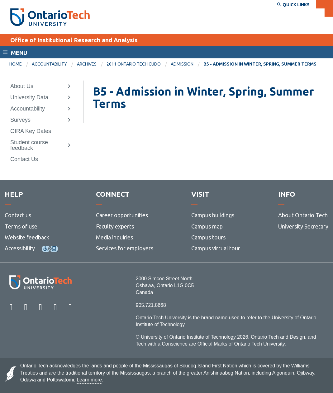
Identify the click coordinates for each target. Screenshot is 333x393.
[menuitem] (20, 64)
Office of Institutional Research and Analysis (74, 40)
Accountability (49, 63)
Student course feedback (29, 145)
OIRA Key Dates (30, 131)
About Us (21, 86)
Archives (87, 63)
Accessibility (20, 248)
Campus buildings (212, 215)
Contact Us (24, 159)
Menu (19, 53)
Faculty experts (115, 226)
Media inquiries (114, 237)
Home (15, 63)
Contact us (18, 215)
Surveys (20, 120)
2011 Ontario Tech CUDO (134, 63)
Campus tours (208, 237)
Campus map (207, 226)
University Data (29, 97)
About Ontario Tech (303, 215)
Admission (182, 63)
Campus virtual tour (215, 248)
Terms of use (21, 226)
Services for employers (124, 248)
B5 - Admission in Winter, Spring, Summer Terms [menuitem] (259, 63)
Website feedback (27, 237)
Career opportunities (122, 215)
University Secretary (303, 226)
